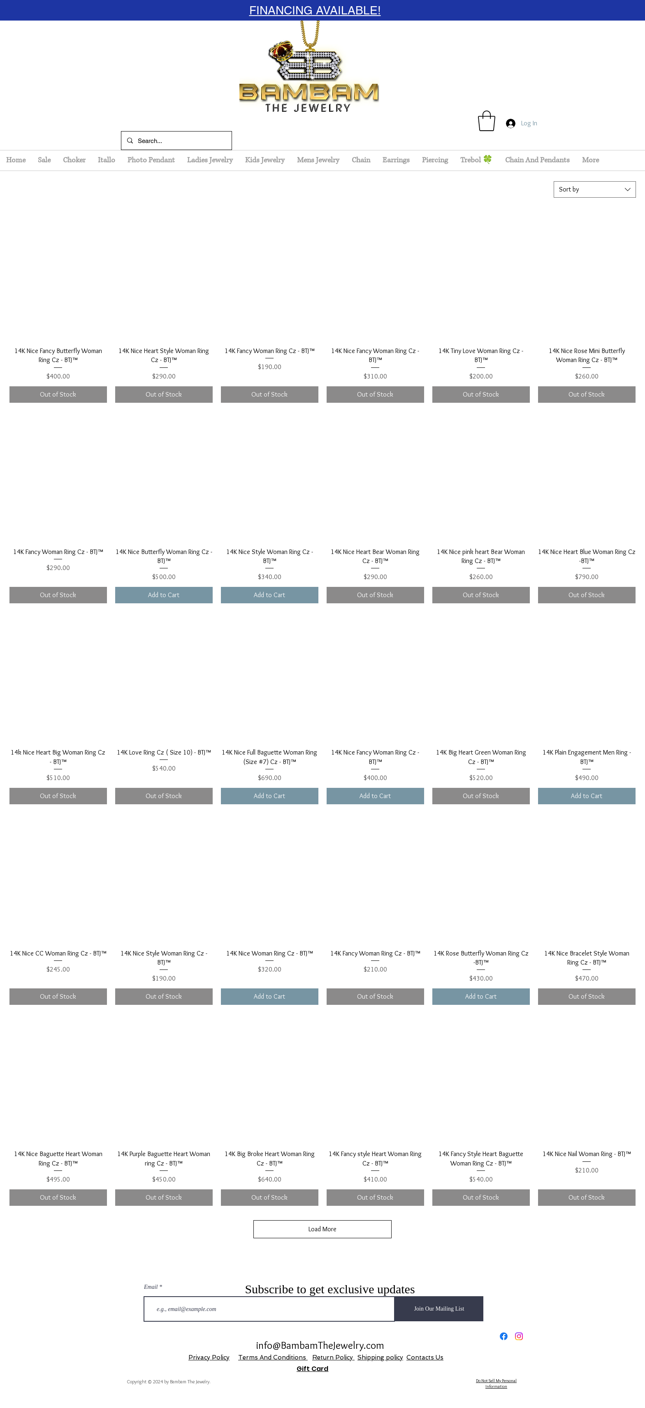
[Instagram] (519, 1336)
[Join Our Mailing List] (439, 1308)
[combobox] (595, 189)
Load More (322, 1229)
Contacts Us (424, 1357)
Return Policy (333, 1357)
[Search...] (176, 141)
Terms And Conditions (273, 1357)
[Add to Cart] (164, 595)
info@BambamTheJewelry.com (320, 1345)
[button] (486, 121)
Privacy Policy (209, 1357)
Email (151, 1287)
